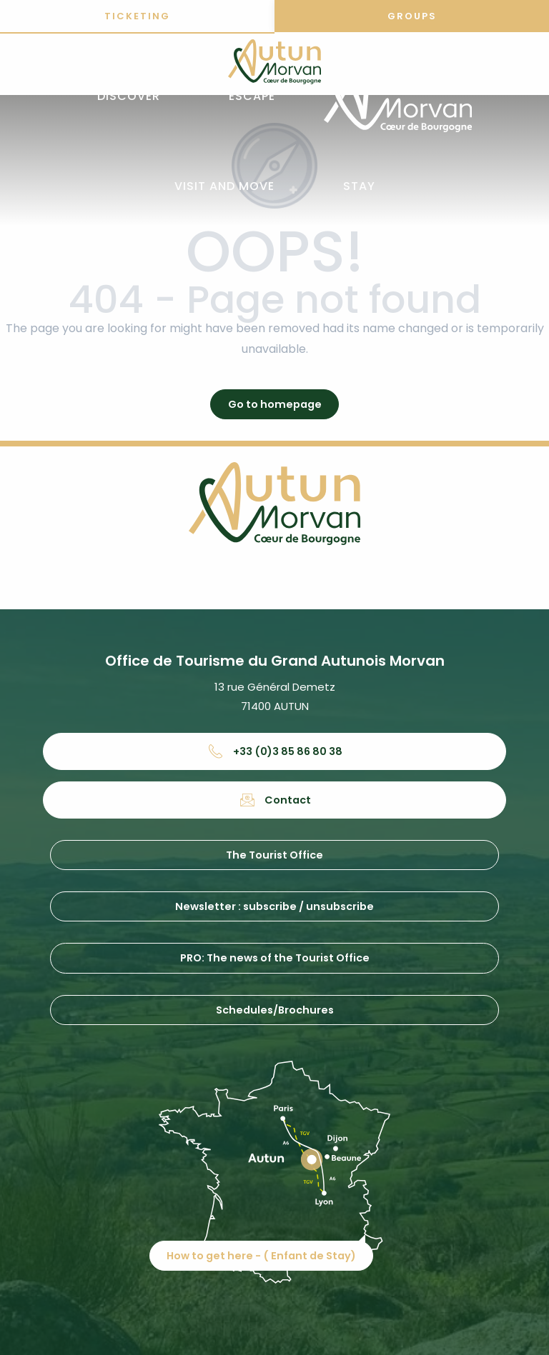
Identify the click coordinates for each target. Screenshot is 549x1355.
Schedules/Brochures (275, 1010)
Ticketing (137, 16)
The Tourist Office (274, 855)
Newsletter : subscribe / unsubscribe (274, 906)
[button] (128, 97)
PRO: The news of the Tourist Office (275, 958)
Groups (412, 16)
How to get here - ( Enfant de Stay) (280, 1227)
